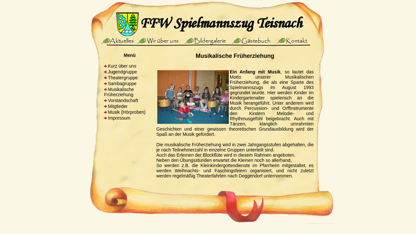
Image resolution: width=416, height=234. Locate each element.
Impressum (119, 118)
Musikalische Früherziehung (119, 92)
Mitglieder (118, 106)
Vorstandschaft (123, 100)
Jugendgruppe (122, 71)
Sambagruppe (122, 83)
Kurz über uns (122, 66)
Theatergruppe (123, 77)
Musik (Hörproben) (127, 112)
